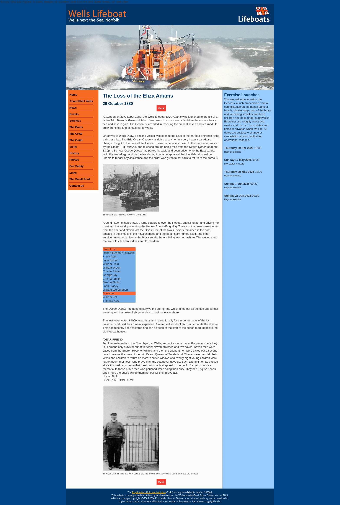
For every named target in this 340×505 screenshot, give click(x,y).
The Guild (75, 140)
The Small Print (79, 179)
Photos (74, 159)
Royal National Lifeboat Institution (149, 492)
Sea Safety (76, 166)
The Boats (76, 127)
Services (75, 120)
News (73, 107)
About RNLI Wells (81, 101)
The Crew (75, 133)
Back (161, 108)
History (74, 153)
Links (73, 172)
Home (73, 94)
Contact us (76, 185)
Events (74, 114)
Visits (73, 146)
